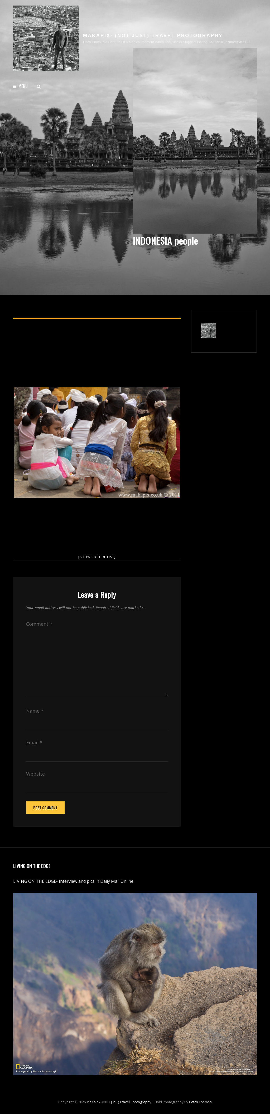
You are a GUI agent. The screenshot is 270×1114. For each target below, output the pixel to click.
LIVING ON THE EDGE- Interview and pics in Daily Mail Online (73, 881)
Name (35, 711)
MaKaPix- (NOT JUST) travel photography (153, 35)
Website (35, 774)
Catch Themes (200, 1102)
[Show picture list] (96, 556)
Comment (39, 624)
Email (34, 742)
